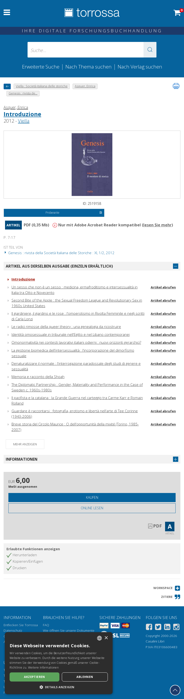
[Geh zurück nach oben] (175, 690)
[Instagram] (176, 628)
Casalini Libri (155, 641)
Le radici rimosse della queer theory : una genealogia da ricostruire (66, 326)
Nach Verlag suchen (140, 66)
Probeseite (74, 213)
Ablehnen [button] (84, 677)
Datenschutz (13, 630)
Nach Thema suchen (88, 66)
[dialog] (59, 663)
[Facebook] (149, 628)
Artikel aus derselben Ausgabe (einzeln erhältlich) (59, 266)
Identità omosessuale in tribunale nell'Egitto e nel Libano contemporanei (71, 334)
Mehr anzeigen (25, 444)
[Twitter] (158, 628)
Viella (23, 121)
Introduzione (22, 114)
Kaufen (92, 497)
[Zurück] (7, 86)
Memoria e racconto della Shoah (38, 376)
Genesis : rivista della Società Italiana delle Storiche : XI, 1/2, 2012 (59, 252)
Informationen (21, 459)
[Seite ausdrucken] (176, 86)
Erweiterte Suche (40, 66)
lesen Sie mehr (157, 225)
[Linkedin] (167, 628)
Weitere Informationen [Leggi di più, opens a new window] (43, 667)
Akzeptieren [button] (34, 677)
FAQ (46, 625)
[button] (150, 49)
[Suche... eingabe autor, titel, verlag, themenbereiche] (92, 49)
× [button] (106, 638)
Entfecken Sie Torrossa (21, 625)
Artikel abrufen (163, 287)
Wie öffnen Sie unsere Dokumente (68, 630)
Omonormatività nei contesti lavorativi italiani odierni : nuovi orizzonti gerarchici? (76, 342)
